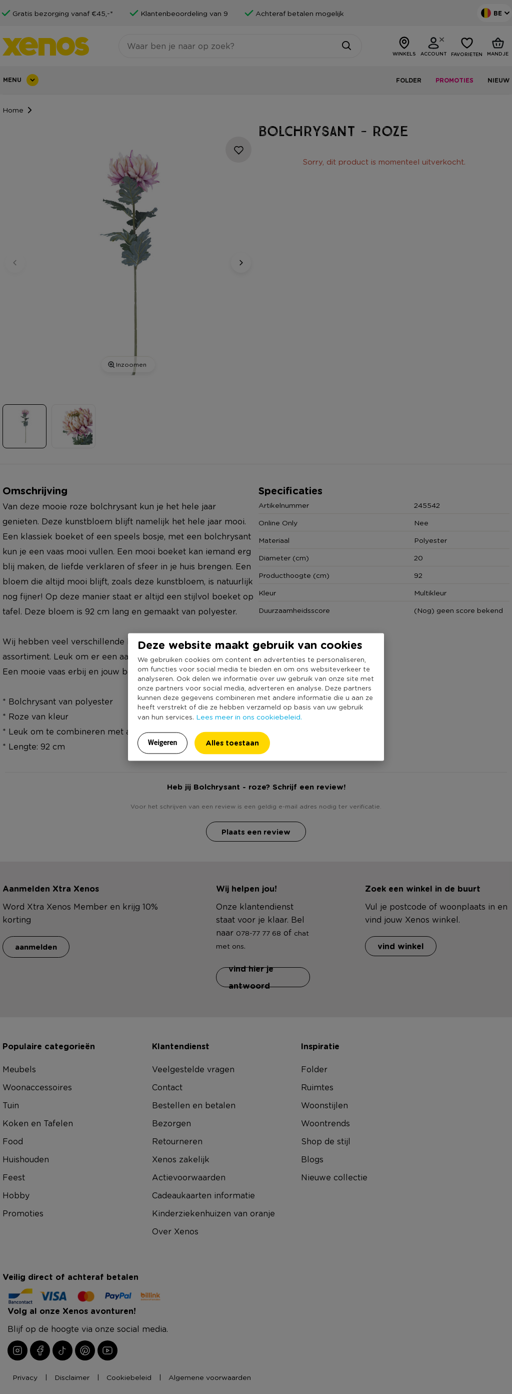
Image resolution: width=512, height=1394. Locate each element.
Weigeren (163, 743)
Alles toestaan (232, 743)
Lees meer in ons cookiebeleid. (249, 716)
